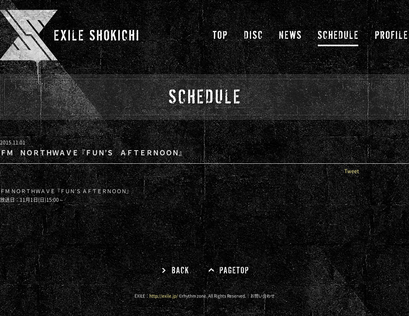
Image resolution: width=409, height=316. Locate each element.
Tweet (351, 171)
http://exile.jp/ (163, 296)
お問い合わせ (262, 296)
